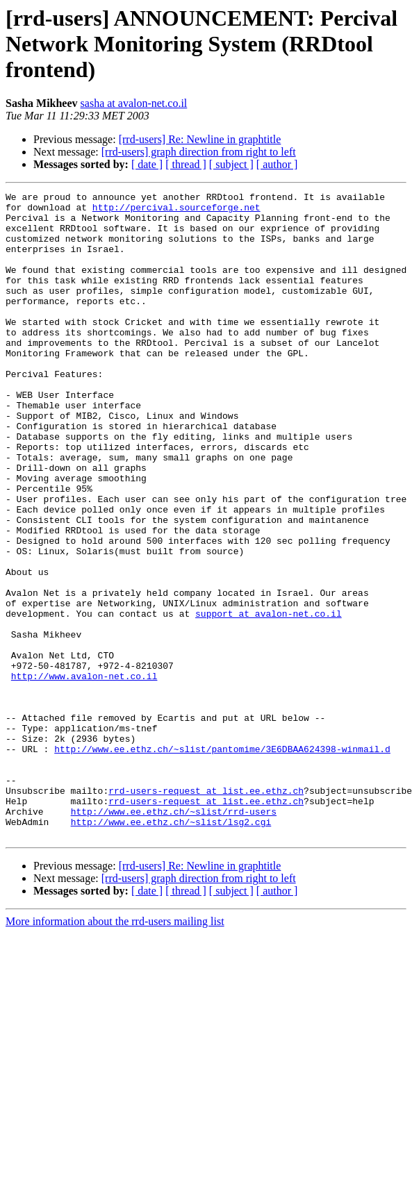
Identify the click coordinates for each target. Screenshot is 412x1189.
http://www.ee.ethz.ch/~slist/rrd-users (174, 936)
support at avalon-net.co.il (268, 698)
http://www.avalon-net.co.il (84, 773)
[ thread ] (185, 164)
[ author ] (277, 164)
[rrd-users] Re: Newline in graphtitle (200, 139)
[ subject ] (231, 164)
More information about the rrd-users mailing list (115, 1050)
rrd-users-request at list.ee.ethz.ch (206, 911)
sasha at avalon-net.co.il (134, 103)
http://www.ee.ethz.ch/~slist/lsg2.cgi (171, 948)
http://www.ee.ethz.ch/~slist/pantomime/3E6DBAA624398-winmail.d (222, 861)
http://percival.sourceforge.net (176, 211)
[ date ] (147, 164)
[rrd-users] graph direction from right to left (198, 152)
